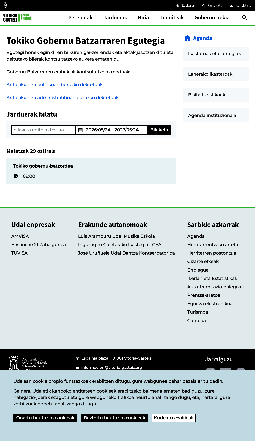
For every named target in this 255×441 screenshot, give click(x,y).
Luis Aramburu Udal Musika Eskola (116, 236)
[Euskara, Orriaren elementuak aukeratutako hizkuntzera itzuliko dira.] (185, 5)
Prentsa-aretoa (203, 295)
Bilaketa (159, 129)
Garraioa (196, 320)
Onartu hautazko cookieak (45, 417)
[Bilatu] (244, 17)
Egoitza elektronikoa (209, 303)
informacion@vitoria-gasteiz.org (111, 367)
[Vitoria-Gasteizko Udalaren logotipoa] (28, 365)
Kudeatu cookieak (174, 417)
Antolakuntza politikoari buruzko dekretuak (54, 84)
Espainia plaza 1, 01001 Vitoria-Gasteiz (116, 358)
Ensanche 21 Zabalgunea (38, 244)
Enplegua (198, 270)
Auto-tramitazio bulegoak (215, 286)
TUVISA (19, 253)
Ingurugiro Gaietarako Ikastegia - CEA (119, 244)
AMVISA (20, 236)
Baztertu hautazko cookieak (114, 417)
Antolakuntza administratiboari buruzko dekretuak (62, 97)
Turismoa (197, 312)
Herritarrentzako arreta (212, 244)
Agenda (202, 38)
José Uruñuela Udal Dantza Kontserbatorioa (126, 253)
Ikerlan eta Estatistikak (212, 278)
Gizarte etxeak (203, 261)
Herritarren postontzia (211, 253)
